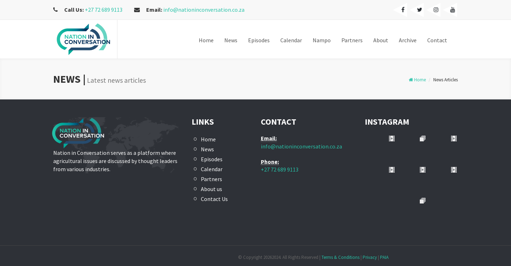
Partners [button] (352, 40)
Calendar (211, 169)
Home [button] (206, 40)
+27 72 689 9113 (103, 9)
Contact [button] (437, 40)
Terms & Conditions (340, 257)
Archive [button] (408, 40)
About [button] (380, 40)
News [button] (230, 40)
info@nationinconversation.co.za (203, 9)
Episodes (211, 159)
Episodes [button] (259, 40)
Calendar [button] (291, 40)
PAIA (384, 257)
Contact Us (214, 198)
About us (211, 188)
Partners (211, 179)
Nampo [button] (322, 40)
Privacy (370, 257)
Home (417, 80)
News (207, 149)
